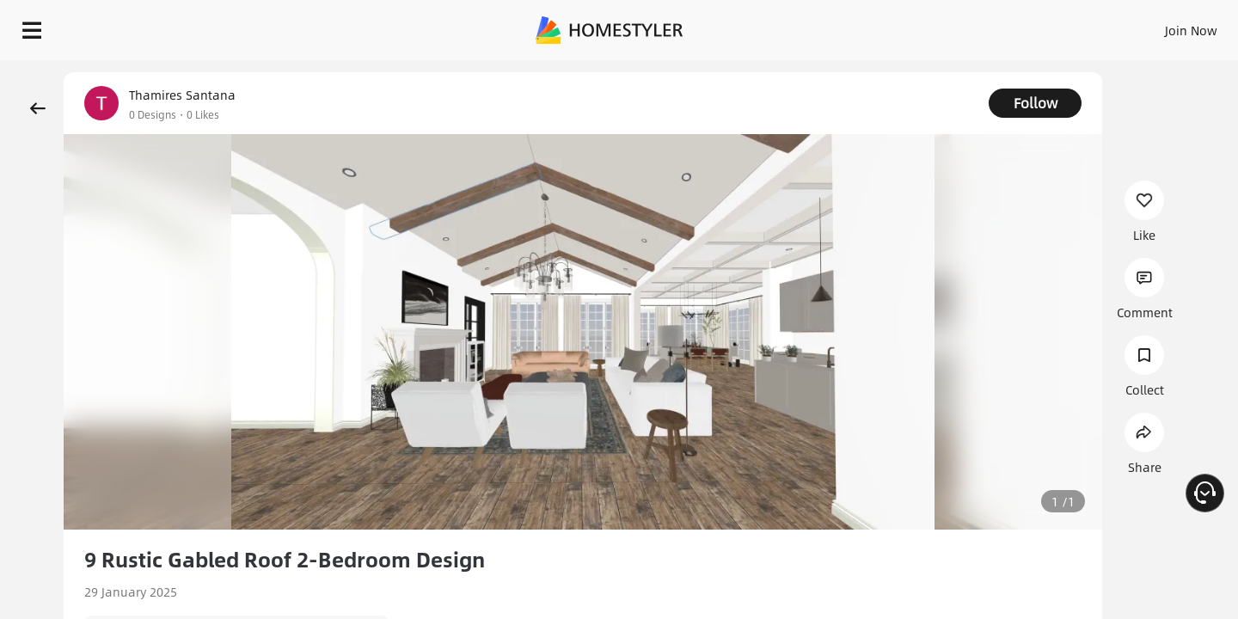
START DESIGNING (1152, 25)
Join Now (984, 25)
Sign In (920, 25)
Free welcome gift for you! (880, 72)
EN (1043, 25)
